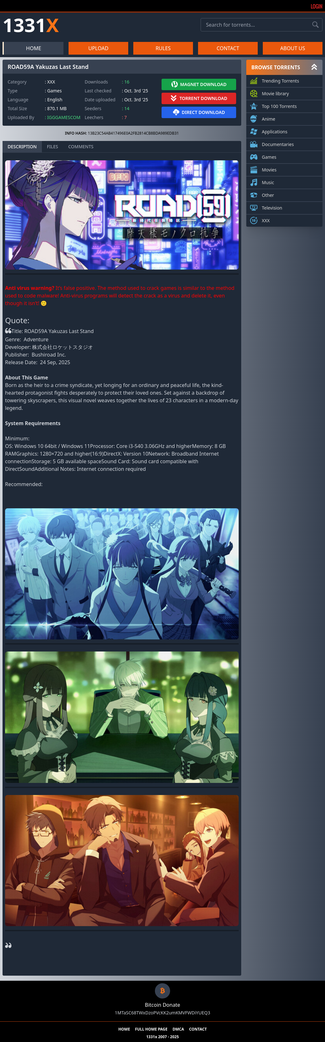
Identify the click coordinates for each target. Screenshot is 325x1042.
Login (316, 6)
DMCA (178, 1029)
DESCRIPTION (22, 147)
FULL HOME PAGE (151, 1029)
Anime (268, 118)
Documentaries (278, 143)
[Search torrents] (315, 24)
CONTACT (227, 48)
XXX (266, 219)
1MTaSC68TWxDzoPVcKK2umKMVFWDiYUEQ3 (162, 1013)
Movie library (275, 92)
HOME (33, 48)
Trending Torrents (280, 79)
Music (268, 181)
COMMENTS (81, 147)
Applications (274, 130)
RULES (163, 48)
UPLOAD (98, 48)
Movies (269, 168)
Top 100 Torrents (279, 105)
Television (272, 206)
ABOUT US (292, 48)
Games (269, 156)
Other (268, 194)
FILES (52, 147)
